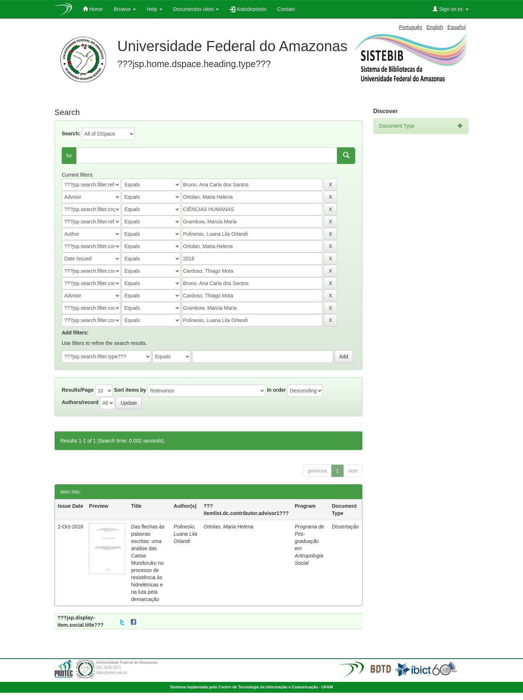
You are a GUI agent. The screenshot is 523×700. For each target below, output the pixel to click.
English (434, 27)
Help (154, 9)
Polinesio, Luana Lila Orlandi (185, 534)
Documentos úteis (196, 9)
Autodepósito (248, 9)
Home (93, 9)
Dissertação (345, 527)
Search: (71, 133)
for (69, 155)
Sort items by (130, 390)
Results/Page (78, 390)
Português (410, 27)
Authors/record (80, 402)
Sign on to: (451, 9)
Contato (286, 9)
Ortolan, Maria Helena (229, 527)
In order (276, 390)
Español (456, 27)
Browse (125, 9)
